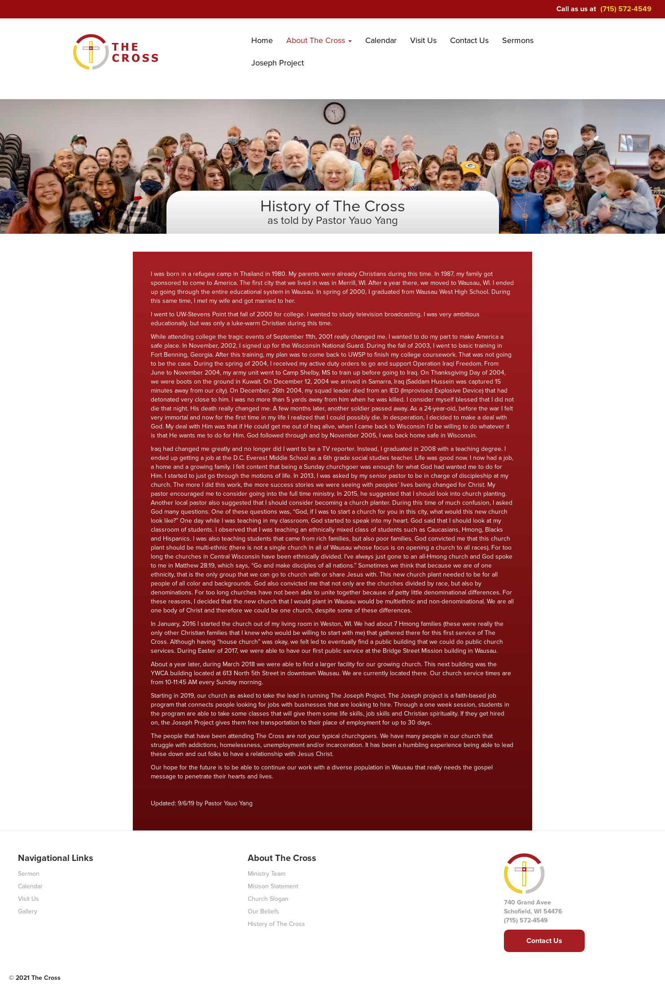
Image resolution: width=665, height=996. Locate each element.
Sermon (28, 874)
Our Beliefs (263, 911)
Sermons (518, 40)
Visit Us (423, 40)
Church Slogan (268, 899)
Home (262, 40)
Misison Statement (273, 886)
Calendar (381, 40)
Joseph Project (277, 63)
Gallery (27, 911)
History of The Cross (276, 924)
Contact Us (469, 40)
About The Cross (319, 40)
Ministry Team (266, 874)
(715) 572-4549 (626, 8)
